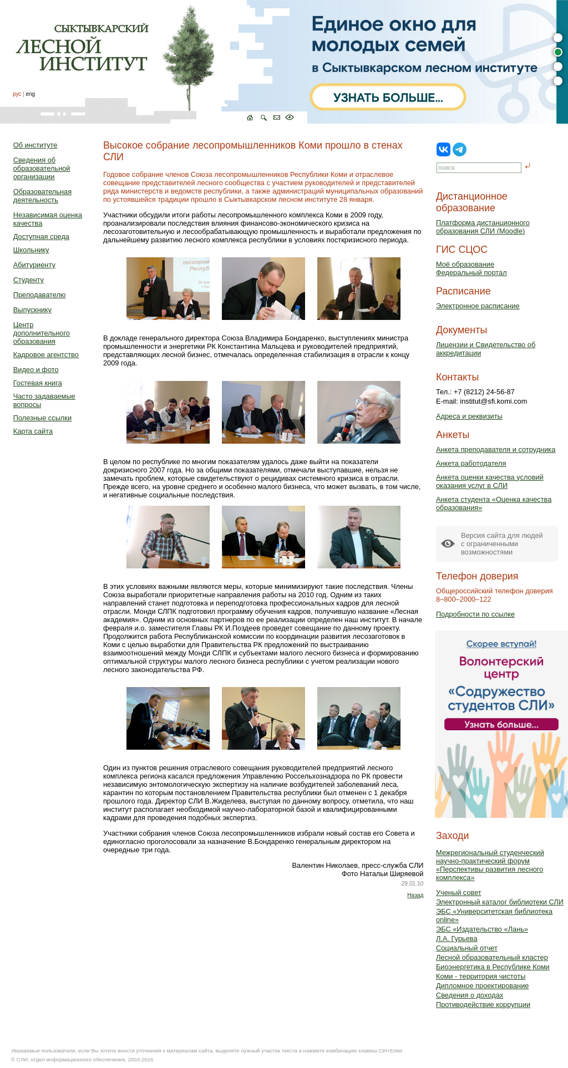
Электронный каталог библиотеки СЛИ (500, 902)
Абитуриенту (34, 265)
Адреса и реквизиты (469, 416)
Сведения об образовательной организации (41, 168)
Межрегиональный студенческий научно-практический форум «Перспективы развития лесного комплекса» (490, 865)
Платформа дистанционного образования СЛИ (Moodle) (483, 226)
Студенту (28, 280)
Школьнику (31, 250)
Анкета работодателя (471, 463)
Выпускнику (32, 310)
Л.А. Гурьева (457, 938)
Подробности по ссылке (475, 614)
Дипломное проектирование (482, 985)
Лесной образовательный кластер (492, 957)
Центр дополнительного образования (41, 333)
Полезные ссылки (42, 418)
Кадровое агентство (46, 354)
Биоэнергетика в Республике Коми (493, 967)
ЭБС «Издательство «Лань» (482, 929)
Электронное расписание (478, 306)
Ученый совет (458, 892)
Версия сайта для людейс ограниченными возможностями (502, 543)
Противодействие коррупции (483, 1004)
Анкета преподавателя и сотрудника (495, 449)
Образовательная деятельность (42, 195)
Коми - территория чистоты (481, 976)
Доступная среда (41, 236)
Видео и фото (36, 369)
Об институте (35, 145)
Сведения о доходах (469, 995)
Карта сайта (33, 431)
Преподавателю (39, 295)
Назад (415, 895)
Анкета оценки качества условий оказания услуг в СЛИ (490, 481)
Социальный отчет (467, 948)
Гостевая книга (37, 383)
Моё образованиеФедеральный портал (471, 268)
